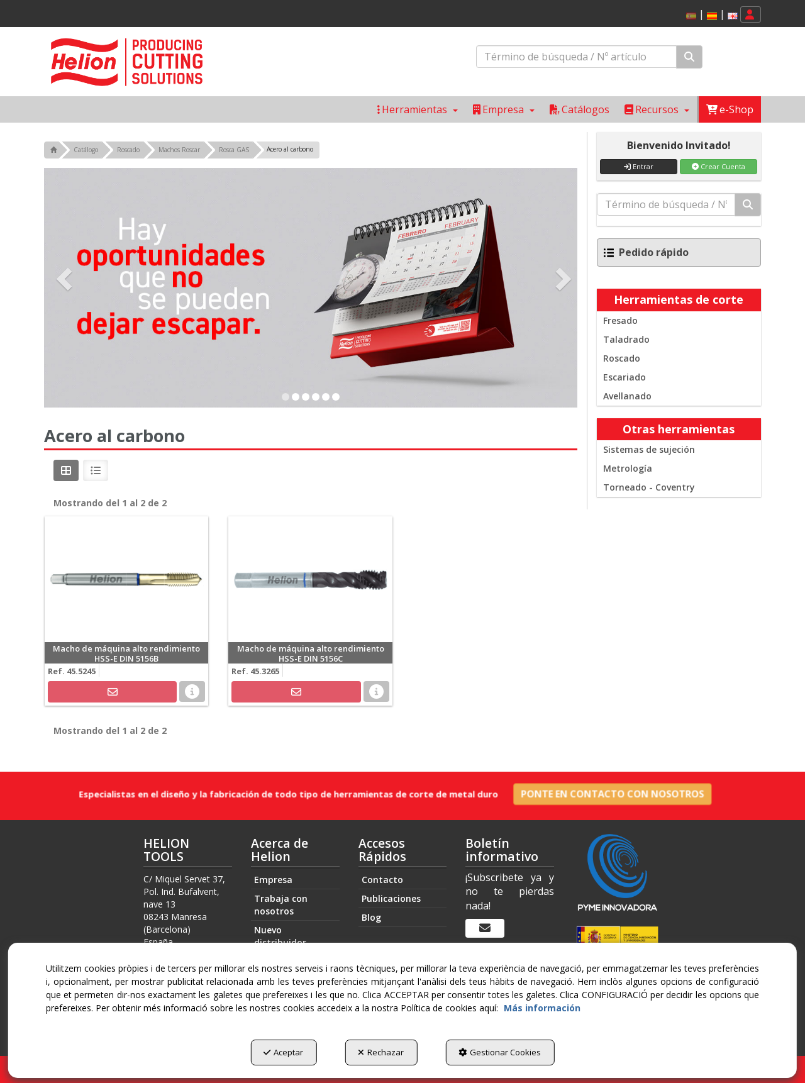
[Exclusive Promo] (310, 288)
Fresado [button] (620, 320)
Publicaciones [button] (391, 898)
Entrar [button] (638, 166)
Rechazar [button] (381, 1052)
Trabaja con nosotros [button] (281, 904)
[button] (712, 16)
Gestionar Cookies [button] (499, 1052)
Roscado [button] (621, 358)
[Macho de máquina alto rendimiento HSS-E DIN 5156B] (126, 579)
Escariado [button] (624, 377)
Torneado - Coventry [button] (649, 487)
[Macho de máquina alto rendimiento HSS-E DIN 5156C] (310, 579)
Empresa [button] (273, 880)
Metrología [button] (627, 468)
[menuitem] (710, 15)
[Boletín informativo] (484, 928)
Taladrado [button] (626, 339)
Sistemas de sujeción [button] (649, 449)
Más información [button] (542, 1008)
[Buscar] (689, 57)
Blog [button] (371, 917)
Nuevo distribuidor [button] (280, 936)
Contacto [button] (382, 880)
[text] (576, 56)
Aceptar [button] (283, 1052)
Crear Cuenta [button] (718, 166)
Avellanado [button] (627, 396)
